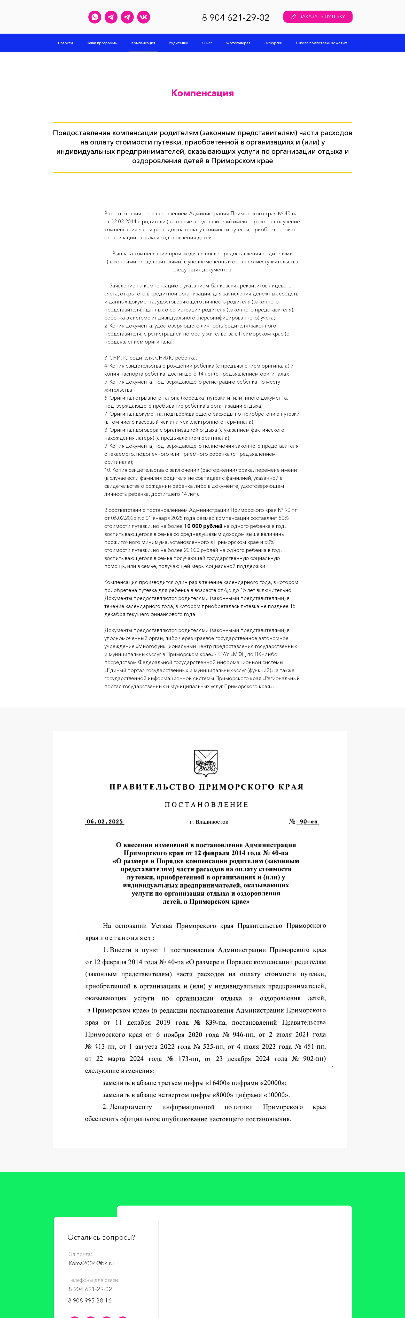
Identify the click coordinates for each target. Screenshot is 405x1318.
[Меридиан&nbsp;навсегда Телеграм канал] (127, 17)
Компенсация (143, 43)
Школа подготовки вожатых (321, 43)
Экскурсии (273, 43)
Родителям (178, 43)
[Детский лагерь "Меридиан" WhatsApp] (94, 17)
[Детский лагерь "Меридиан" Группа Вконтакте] (143, 17)
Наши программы (102, 43)
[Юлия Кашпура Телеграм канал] (111, 17)
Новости (65, 43)
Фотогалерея (238, 43)
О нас (207, 43)
